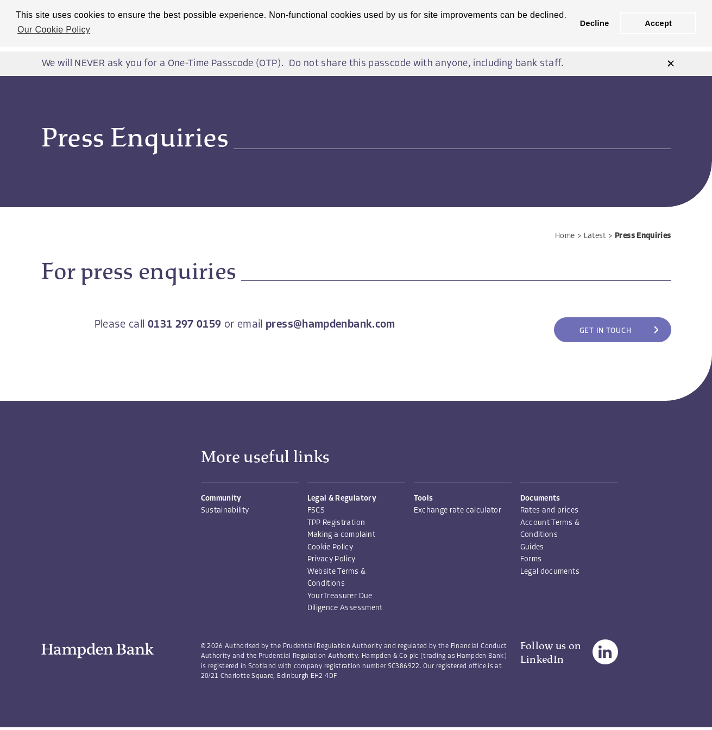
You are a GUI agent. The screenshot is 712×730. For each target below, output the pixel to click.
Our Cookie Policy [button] (53, 29)
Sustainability (225, 511)
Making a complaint (341, 535)
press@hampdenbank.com (330, 324)
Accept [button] (658, 23)
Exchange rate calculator (458, 511)
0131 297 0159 (185, 324)
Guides (532, 547)
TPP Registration (336, 523)
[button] (671, 63)
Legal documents (549, 572)
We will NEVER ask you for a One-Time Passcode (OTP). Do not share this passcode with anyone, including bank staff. (303, 64)
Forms (531, 559)
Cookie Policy (330, 547)
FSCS (316, 511)
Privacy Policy (331, 559)
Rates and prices (549, 511)
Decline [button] (594, 23)
